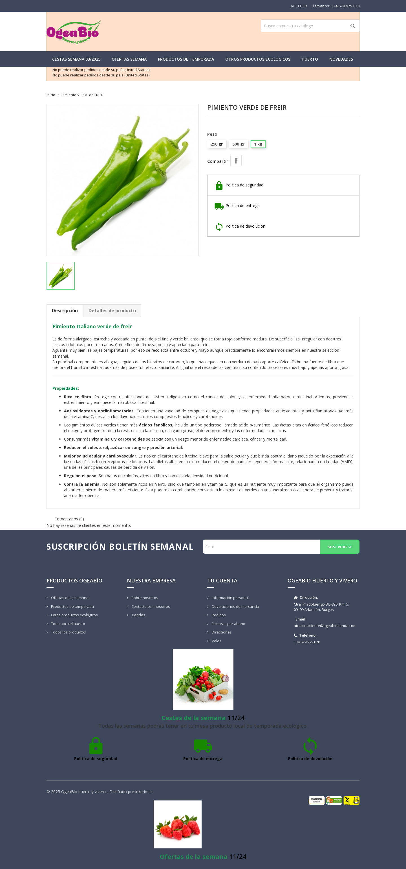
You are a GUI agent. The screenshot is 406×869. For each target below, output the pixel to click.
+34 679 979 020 (345, 5)
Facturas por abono (228, 623)
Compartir (236, 160)
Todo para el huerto (67, 623)
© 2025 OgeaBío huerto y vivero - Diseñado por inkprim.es (100, 791)
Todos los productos (68, 632)
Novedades (341, 59)
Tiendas (138, 614)
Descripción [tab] (65, 310)
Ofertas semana (129, 59)
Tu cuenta (222, 580)
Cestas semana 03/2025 (76, 59)
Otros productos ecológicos (257, 59)
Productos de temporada (186, 59)
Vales (216, 640)
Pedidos (218, 614)
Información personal (230, 597)
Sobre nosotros (144, 597)
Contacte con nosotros (150, 606)
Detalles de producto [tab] (112, 310)
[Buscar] (310, 25)
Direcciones (221, 632)
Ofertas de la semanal (69, 597)
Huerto (310, 59)
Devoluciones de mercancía (235, 606)
